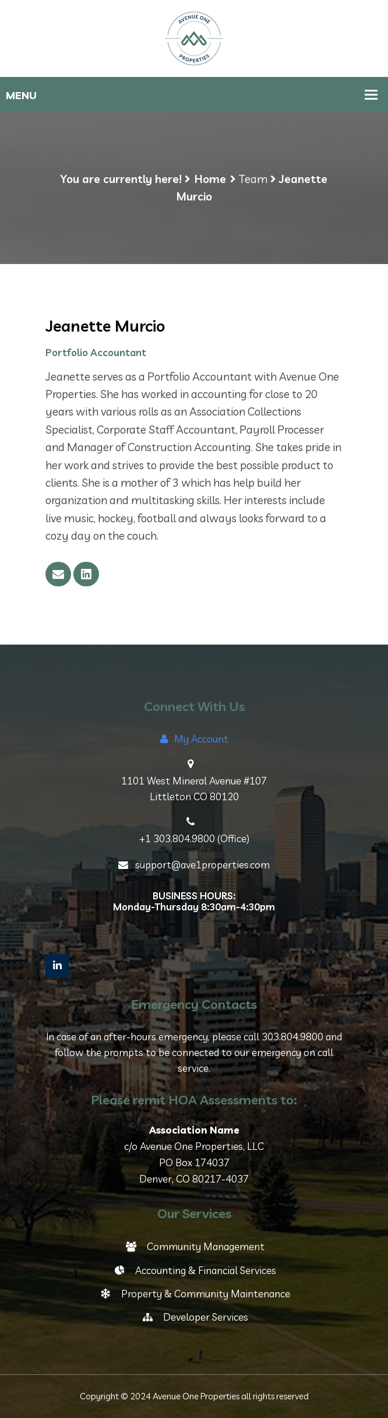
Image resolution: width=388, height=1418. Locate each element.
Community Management (194, 1246)
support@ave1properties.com (194, 864)
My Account (194, 739)
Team (253, 179)
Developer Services (194, 1317)
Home (210, 179)
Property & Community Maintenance (194, 1293)
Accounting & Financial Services (194, 1270)
